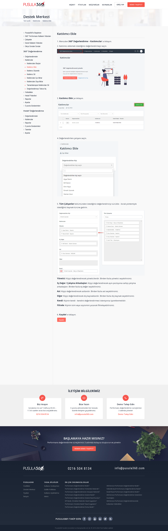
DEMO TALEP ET (136, 4)
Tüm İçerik (27, 21)
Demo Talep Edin (125, 414)
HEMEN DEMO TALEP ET (84, 449)
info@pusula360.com (84, 414)
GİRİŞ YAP (120, 4)
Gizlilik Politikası (50, 489)
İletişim (26, 496)
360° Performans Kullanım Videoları (37, 36)
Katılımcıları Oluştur (34, 63)
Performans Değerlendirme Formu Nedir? (79, 507)
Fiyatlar (26, 493)
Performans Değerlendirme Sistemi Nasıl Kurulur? (82, 498)
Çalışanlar (27, 39)
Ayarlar (26, 102)
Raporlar (27, 99)
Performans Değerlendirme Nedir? (77, 486)
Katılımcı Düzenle (33, 71)
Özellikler (26, 486)
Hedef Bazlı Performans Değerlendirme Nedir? (123, 492)
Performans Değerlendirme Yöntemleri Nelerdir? (82, 489)
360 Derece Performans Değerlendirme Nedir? (123, 486)
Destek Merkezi (36, 16)
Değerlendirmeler (30, 56)
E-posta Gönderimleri (31, 106)
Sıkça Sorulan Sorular (31, 46)
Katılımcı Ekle (47, 21)
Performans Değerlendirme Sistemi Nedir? (80, 495)
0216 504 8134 (42, 414)
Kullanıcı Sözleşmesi (51, 486)
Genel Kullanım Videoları (32, 43)
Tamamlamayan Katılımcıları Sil (38, 85)
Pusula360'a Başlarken (32, 33)
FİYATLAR (82, 4)
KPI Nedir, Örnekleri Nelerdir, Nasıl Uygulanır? (81, 501)
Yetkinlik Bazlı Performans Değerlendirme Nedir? (124, 489)
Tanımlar (27, 129)
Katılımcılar (36, 21)
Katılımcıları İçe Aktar (34, 78)
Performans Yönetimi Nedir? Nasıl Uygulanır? (80, 504)
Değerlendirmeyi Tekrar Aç (36, 89)
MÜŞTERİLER (94, 4)
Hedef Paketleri (30, 96)
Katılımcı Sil (31, 74)
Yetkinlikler (28, 92)
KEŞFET (72, 4)
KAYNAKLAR (107, 4)
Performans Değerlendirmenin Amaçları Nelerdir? (82, 492)
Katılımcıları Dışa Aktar (35, 81)
